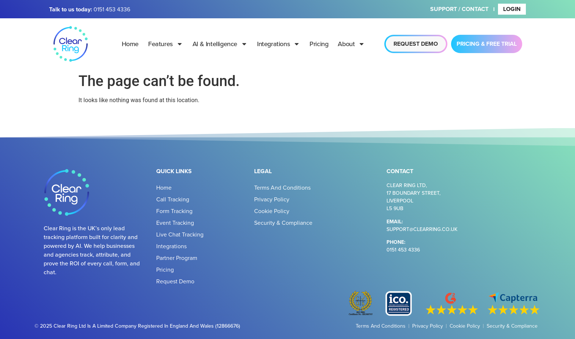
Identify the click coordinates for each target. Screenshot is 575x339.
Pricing (319, 43)
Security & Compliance (283, 223)
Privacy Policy (271, 199)
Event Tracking (175, 223)
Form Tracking (174, 211)
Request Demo (175, 281)
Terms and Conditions (282, 187)
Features (165, 43)
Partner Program (176, 258)
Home (130, 43)
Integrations (278, 43)
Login (512, 9)
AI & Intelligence (220, 43)
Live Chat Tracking (180, 234)
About (351, 43)
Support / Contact (459, 9)
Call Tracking (172, 199)
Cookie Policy (271, 211)
